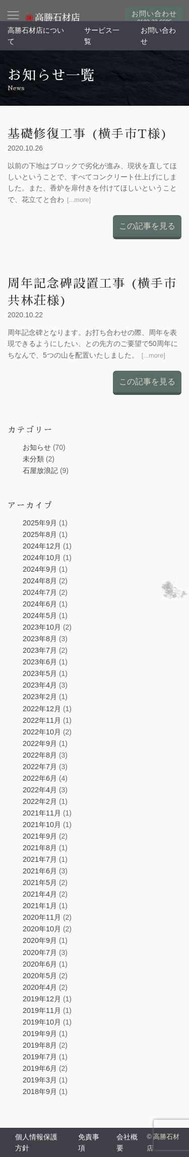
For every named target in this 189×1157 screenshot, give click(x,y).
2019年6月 (40, 1068)
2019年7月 (40, 1057)
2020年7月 (40, 952)
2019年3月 (40, 1080)
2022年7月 (40, 767)
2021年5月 (40, 882)
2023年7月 (40, 650)
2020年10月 (42, 929)
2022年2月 (40, 801)
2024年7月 (40, 592)
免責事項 (88, 1142)
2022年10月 (42, 732)
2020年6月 (40, 964)
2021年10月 (42, 825)
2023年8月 (40, 639)
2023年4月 (40, 685)
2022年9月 (40, 743)
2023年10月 (42, 627)
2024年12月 (42, 546)
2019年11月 (42, 1010)
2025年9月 (40, 523)
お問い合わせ (158, 35)
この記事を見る (147, 226)
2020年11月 (42, 917)
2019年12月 (42, 999)
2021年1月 (40, 906)
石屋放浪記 (40, 470)
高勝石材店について (36, 35)
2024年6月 (40, 604)
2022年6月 (40, 778)
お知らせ (37, 447)
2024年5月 (40, 615)
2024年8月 (40, 581)
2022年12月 (42, 709)
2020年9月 (40, 940)
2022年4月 (40, 790)
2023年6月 (40, 662)
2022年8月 (40, 755)
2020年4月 (40, 987)
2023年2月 (40, 697)
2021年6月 (40, 871)
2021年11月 (42, 813)
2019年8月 (40, 1045)
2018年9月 (40, 1091)
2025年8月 (40, 534)
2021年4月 (40, 894)
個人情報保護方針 (36, 1142)
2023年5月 (40, 673)
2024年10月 (42, 558)
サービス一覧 (101, 35)
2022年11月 (42, 720)
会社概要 (127, 1142)
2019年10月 (42, 1022)
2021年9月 (40, 836)
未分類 (33, 459)
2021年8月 (40, 848)
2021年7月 (40, 859)
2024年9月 (40, 569)
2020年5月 (40, 976)
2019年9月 (40, 1034)
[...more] (79, 199)
